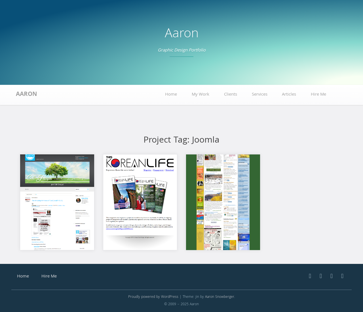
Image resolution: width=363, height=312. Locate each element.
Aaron (182, 35)
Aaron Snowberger (219, 297)
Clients (230, 94)
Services (259, 94)
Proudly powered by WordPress (153, 297)
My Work (200, 94)
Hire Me (318, 94)
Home (171, 94)
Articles (289, 94)
